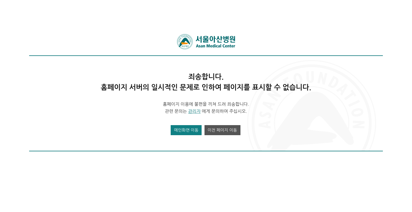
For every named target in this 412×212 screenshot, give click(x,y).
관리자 (194, 111)
